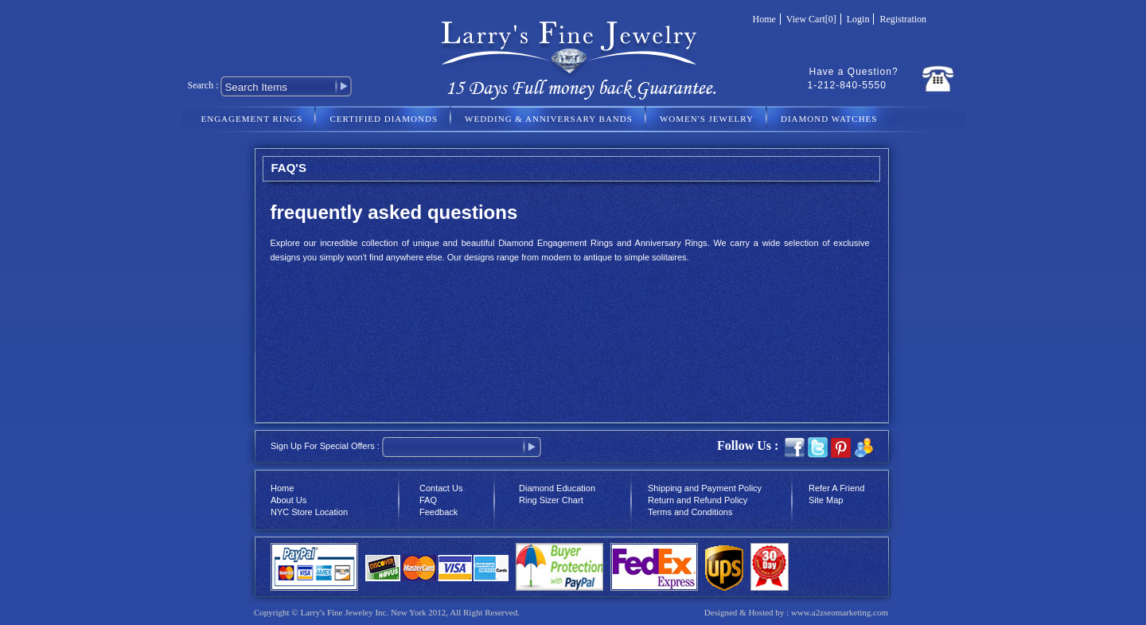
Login (858, 19)
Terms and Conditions (690, 512)
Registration (902, 19)
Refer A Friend (836, 488)
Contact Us (440, 488)
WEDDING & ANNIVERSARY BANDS (549, 118)
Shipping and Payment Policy (705, 488)
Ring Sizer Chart (551, 500)
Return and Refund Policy (697, 500)
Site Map (826, 500)
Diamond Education (557, 488)
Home (764, 19)
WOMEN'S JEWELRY (707, 118)
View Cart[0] (811, 19)
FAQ (428, 500)
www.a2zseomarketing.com (839, 612)
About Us (288, 500)
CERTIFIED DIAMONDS (383, 118)
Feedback (438, 512)
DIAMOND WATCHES (829, 118)
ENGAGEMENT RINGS (252, 118)
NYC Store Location (309, 512)
